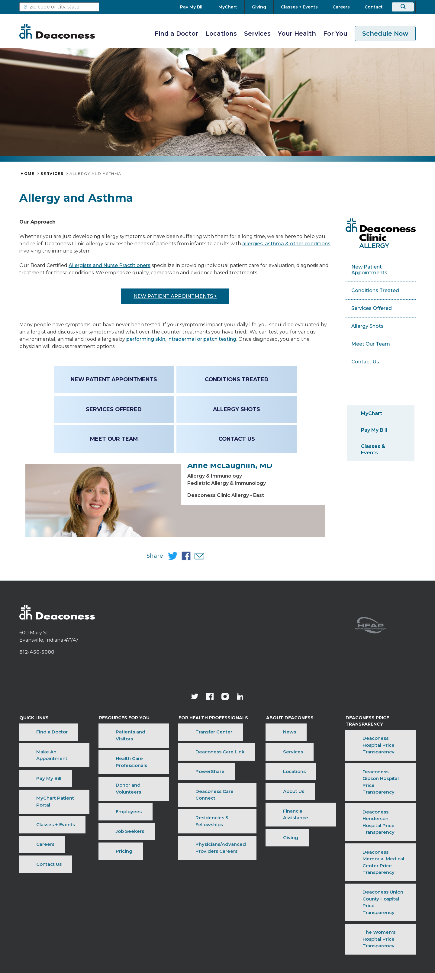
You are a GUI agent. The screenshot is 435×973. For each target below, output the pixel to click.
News (269, 785)
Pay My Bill (374, 430)
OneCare (278, 909)
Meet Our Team (115, 439)
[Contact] (373, 7)
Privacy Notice (240, 909)
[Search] (403, 7)
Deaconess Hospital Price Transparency (373, 794)
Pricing (109, 830)
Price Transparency (189, 909)
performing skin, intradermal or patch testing (181, 339)
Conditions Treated (236, 379)
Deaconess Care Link (206, 794)
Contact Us (32, 840)
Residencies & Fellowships (213, 821)
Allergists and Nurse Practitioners (109, 265)
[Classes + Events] (299, 7)
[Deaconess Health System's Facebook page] (210, 755)
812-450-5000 (36, 710)
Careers (28, 830)
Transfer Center (200, 785)
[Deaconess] (57, 31)
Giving (270, 830)
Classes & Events (373, 449)
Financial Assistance (286, 821)
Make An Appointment (45, 794)
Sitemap (310, 909)
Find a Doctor (176, 33)
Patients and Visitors (125, 785)
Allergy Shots (235, 409)
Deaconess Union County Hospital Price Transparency (376, 858)
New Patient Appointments (115, 379)
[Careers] (341, 7)
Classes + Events (38, 821)
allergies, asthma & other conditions (286, 243)
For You (335, 33)
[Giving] (259, 7)
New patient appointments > (175, 296)
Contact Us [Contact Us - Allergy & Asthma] (236, 439)
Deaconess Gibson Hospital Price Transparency (376, 810)
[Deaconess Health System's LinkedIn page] (240, 755)
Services (257, 33)
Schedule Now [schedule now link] (385, 33)
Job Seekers (115, 821)
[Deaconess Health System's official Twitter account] (195, 755)
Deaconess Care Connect (211, 812)
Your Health (297, 33)
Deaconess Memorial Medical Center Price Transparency (378, 842)
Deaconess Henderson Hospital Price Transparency (376, 826)
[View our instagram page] (225, 755)
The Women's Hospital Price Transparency (377, 874)
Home (27, 174)
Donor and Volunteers (126, 803)
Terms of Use (140, 909)
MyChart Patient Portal (45, 812)
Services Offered (115, 409)
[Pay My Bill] (195, 7)
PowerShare (196, 803)
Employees (114, 812)
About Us (273, 812)
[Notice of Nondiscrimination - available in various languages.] (218, 924)
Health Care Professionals (130, 794)
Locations (221, 33)
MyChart (371, 413)
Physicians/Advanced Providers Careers (207, 834)
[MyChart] (227, 7)
